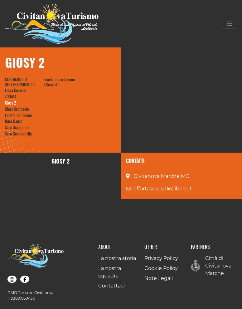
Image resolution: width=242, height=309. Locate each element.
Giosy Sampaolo (17, 109)
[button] (12, 279)
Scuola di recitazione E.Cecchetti (59, 81)
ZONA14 (10, 96)
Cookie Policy (161, 268)
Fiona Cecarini (15, 90)
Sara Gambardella (18, 133)
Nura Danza (13, 121)
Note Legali (158, 278)
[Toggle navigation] (229, 24)
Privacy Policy (161, 258)
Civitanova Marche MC (161, 176)
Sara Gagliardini (17, 127)
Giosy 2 (10, 103)
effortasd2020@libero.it (162, 189)
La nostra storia (117, 258)
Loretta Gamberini (18, 115)
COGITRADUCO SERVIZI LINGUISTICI (20, 81)
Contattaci (111, 286)
